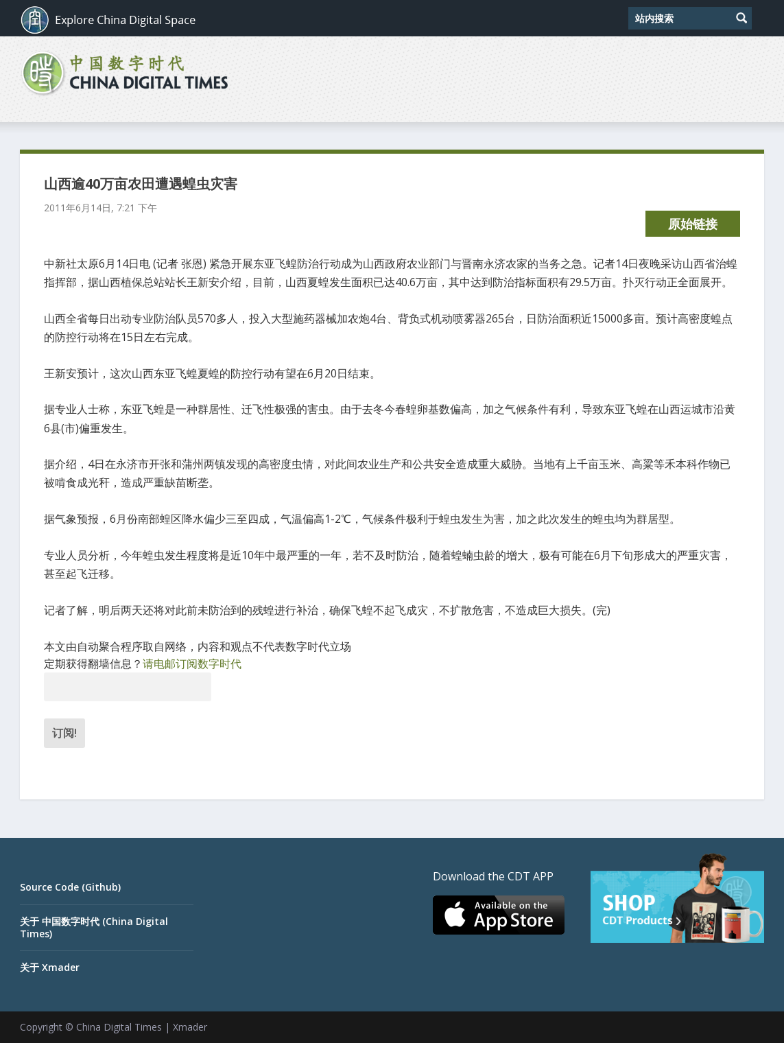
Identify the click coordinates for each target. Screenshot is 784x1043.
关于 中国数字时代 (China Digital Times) (94, 927)
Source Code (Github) (70, 886)
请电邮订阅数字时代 (192, 663)
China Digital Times (119, 1026)
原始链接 (692, 223)
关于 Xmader (50, 967)
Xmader (190, 1026)
